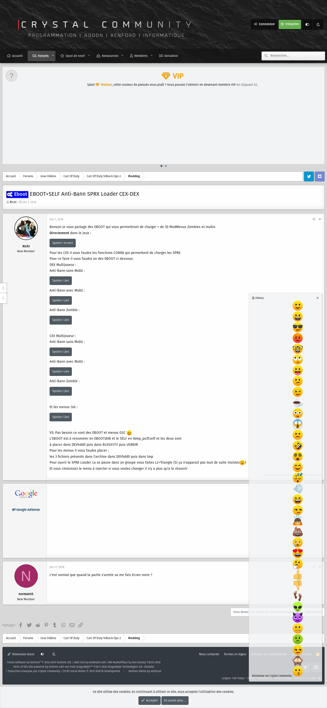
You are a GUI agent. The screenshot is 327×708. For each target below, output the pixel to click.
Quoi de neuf (75, 56)
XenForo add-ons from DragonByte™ (71, 667)
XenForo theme (137, 671)
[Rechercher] (297, 56)
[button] (52, 56)
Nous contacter (209, 654)
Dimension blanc (21, 654)
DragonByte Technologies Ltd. (125, 667)
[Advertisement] (163, 127)
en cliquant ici (246, 84)
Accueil (17, 56)
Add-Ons (79, 662)
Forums (43, 56)
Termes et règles (235, 654)
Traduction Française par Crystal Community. (34, 671)
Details (149, 667)
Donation (171, 56)
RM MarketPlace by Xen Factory (134, 662)
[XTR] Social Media (91, 671)
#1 (320, 219)
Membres (141, 56)
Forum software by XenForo (39, 662)
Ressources (110, 56)
